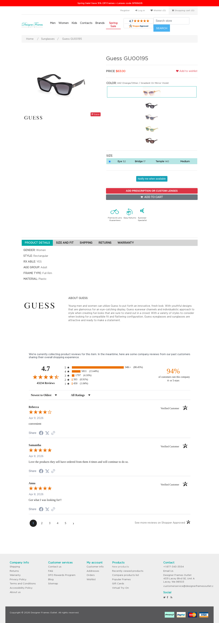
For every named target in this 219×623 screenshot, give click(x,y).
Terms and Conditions (23, 583)
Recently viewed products (127, 571)
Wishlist (91, 579)
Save (96, 114)
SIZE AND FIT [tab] (65, 242)
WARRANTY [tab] (125, 242)
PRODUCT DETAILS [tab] (37, 242)
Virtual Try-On (120, 588)
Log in (140, 10)
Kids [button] (74, 22)
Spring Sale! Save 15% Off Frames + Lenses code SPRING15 (109, 3)
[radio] (110, 367)
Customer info (95, 566)
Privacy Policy (18, 579)
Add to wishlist (186, 71)
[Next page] (73, 523)
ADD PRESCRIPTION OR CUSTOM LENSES (152, 190)
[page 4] (58, 523)
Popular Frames (121, 579)
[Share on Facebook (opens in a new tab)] (41, 433)
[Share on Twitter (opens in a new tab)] (47, 433)
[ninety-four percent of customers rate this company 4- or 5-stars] (173, 374)
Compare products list (125, 575)
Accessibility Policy (21, 588)
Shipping (15, 566)
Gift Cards (118, 583)
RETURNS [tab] (104, 242)
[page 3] (50, 523)
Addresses (93, 571)
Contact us (54, 566)
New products (120, 566)
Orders (91, 575)
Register (125, 10)
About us (15, 592)
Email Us (168, 571)
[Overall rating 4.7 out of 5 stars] (46, 377)
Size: (109, 155)
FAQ (50, 571)
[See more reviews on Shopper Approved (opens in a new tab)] (53, 433)
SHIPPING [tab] (86, 242)
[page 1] (33, 523)
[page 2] (42, 523)
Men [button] (53, 22)
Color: (111, 83)
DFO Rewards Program (61, 575)
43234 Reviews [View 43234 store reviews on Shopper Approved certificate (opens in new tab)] (50, 383)
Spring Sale (113, 24)
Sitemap (53, 583)
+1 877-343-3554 (173, 566)
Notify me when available (152, 178)
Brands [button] (100, 22)
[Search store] (171, 20)
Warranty (15, 575)
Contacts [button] (86, 22)
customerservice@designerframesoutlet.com (190, 586)
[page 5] (65, 523)
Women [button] (63, 22)
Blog (51, 579)
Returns (14, 571)
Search (161, 28)
